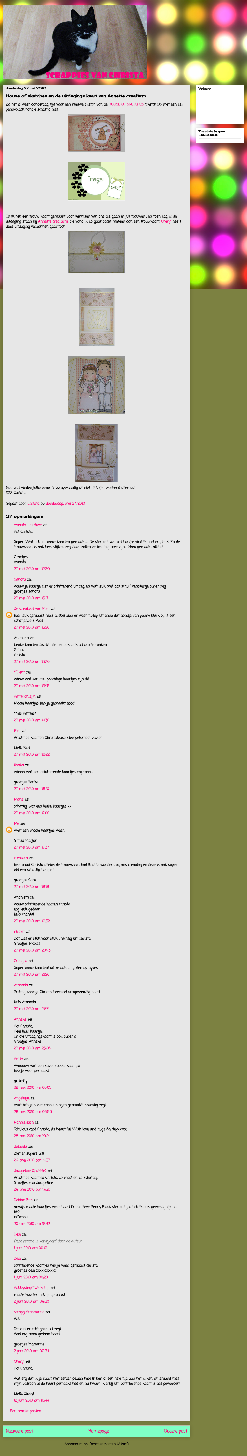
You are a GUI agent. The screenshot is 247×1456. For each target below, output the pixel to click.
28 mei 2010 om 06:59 (33, 1112)
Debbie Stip (23, 1200)
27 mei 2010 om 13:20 (31, 627)
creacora (21, 858)
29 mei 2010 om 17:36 (32, 1189)
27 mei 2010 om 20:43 (32, 950)
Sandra (20, 579)
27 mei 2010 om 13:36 (32, 662)
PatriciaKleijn (24, 696)
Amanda (21, 985)
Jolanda (20, 1146)
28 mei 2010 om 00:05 (32, 1088)
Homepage (98, 1431)
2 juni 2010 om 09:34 (31, 1351)
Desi (17, 1234)
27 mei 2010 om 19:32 (32, 921)
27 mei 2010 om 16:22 (32, 755)
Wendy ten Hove (28, 525)
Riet (17, 731)
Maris (18, 799)
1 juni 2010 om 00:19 (30, 1248)
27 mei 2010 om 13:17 (31, 598)
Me (16, 824)
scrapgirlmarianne (29, 1312)
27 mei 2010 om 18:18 (31, 887)
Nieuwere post (19, 1431)
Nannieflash (24, 1122)
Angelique (22, 1098)
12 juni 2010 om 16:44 (31, 1400)
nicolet (19, 932)
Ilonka (19, 765)
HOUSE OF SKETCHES (126, 104)
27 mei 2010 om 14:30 (31, 720)
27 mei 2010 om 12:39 (32, 569)
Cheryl (166, 221)
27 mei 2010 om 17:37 (31, 847)
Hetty (18, 1059)
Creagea (20, 961)
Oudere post (175, 1431)
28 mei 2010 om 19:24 (32, 1136)
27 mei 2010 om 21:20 (31, 975)
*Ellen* (19, 672)
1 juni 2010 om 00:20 (31, 1277)
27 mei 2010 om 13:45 (31, 686)
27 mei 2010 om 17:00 (31, 813)
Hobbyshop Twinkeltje (31, 1288)
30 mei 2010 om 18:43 (32, 1224)
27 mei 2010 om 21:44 (31, 1009)
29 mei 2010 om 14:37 (32, 1160)
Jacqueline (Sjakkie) (30, 1171)
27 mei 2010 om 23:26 (32, 1048)
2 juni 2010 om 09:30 (31, 1301)
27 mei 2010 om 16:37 (31, 789)
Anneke (20, 1019)
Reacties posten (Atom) (109, 1444)
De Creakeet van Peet (32, 609)
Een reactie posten (25, 1411)
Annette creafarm (53, 221)
